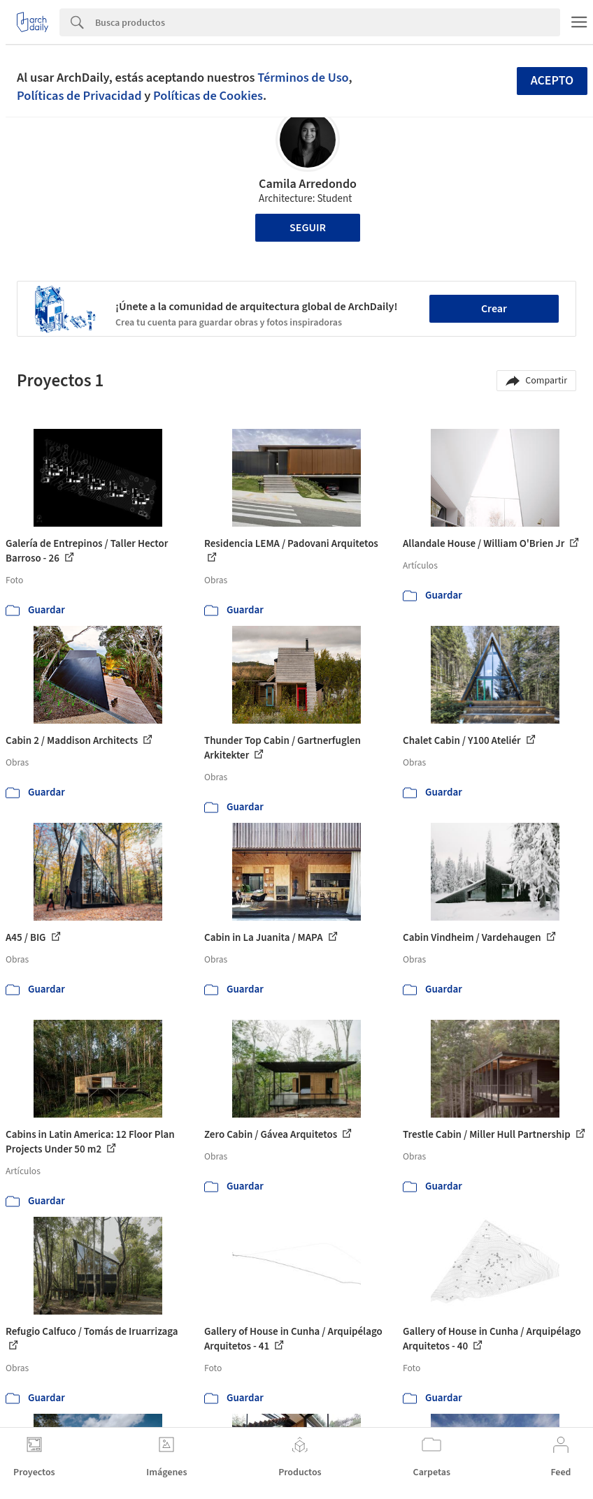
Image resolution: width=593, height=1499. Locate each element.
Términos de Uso (302, 77)
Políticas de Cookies (208, 96)
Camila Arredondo (308, 184)
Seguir (308, 227)
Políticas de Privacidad (79, 96)
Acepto (552, 80)
